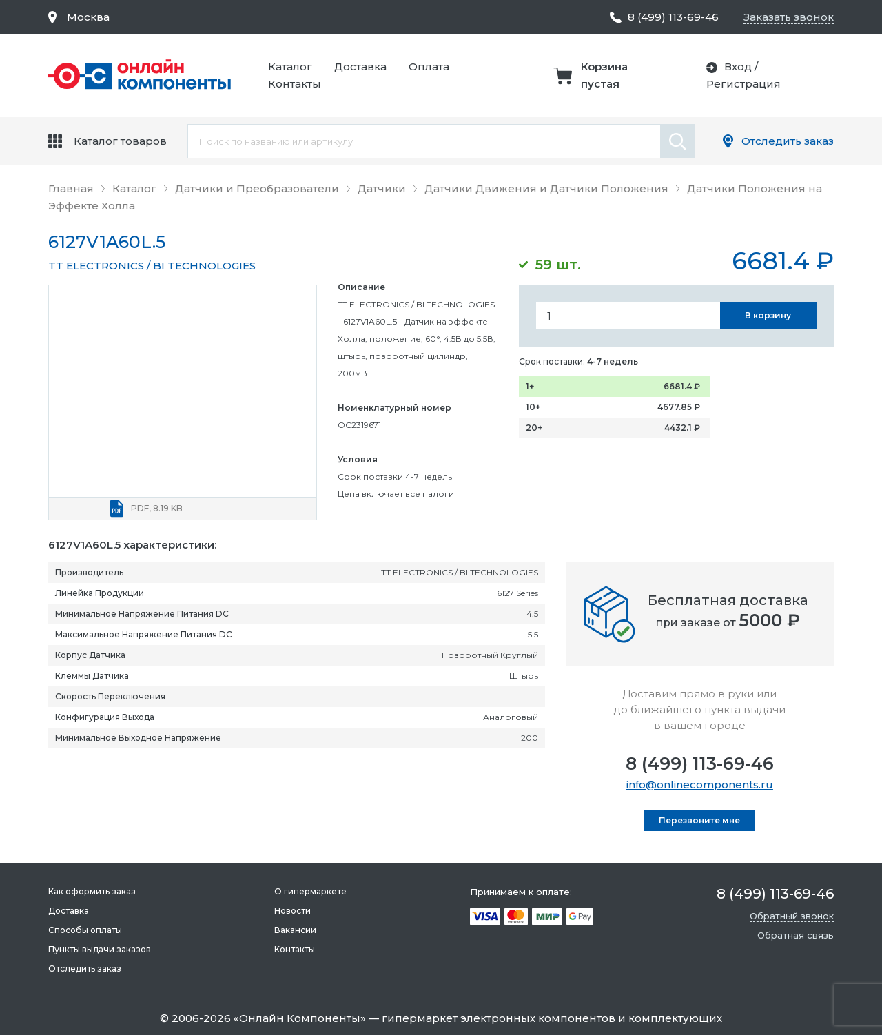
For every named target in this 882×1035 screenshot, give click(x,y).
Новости (292, 910)
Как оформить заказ (92, 891)
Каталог (290, 66)
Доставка (360, 66)
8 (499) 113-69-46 (700, 763)
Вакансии (295, 930)
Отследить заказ (787, 140)
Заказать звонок (788, 16)
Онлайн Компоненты (299, 1018)
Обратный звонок (792, 915)
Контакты (294, 83)
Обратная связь (795, 935)
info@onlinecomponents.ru (699, 784)
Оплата (429, 66)
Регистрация (743, 83)
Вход (738, 66)
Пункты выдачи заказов (99, 949)
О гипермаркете (310, 891)
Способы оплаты (85, 930)
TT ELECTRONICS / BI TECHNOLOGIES (152, 265)
